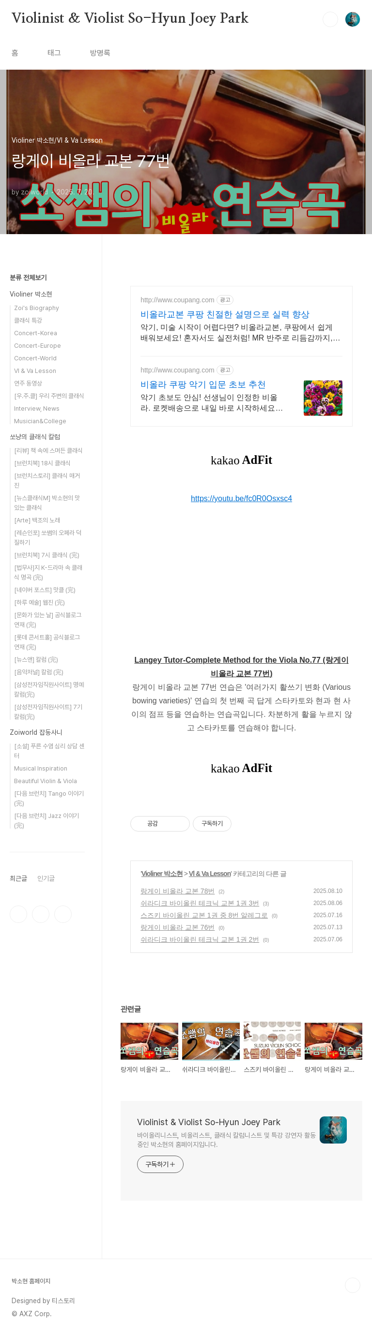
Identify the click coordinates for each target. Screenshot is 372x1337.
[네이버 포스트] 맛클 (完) (45, 590)
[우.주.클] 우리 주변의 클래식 (49, 396)
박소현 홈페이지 (31, 1281)
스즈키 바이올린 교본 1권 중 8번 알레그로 (204, 915)
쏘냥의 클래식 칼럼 (35, 437)
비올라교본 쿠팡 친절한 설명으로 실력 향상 (225, 314)
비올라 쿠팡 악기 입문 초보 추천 (203, 384)
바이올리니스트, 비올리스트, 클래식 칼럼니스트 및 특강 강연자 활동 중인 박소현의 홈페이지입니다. (226, 1139)
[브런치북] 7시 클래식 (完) (46, 555)
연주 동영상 (28, 383)
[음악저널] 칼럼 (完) (38, 672)
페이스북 (18, 914)
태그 (54, 53)
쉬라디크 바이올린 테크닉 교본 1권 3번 (199, 903)
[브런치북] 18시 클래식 (42, 463)
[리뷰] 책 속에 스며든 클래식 (48, 450)
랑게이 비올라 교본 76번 (177, 927)
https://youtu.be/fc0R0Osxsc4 (241, 498)
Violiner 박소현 (162, 873)
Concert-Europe (37, 345)
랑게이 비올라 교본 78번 (177, 891)
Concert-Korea (35, 333)
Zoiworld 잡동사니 (36, 732)
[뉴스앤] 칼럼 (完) (36, 659)
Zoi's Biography (36, 308)
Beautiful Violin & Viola (45, 781)
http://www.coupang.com (177, 300)
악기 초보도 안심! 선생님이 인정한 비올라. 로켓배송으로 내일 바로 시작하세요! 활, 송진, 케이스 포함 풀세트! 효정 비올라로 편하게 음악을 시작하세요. (212, 403)
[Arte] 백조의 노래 (37, 520)
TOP (352, 1285)
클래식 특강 (28, 320)
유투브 (63, 914)
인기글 (46, 878)
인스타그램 (40, 914)
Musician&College (40, 421)
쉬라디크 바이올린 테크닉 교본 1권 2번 (199, 939)
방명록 (100, 53)
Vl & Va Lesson (210, 873)
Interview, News (37, 408)
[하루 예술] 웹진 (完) (39, 602)
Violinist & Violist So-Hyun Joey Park (130, 19)
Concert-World (35, 358)
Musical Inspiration (40, 768)
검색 (330, 19)
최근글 (18, 878)
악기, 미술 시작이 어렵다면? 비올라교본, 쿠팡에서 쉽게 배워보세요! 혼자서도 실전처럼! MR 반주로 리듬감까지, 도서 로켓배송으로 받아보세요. (236, 333)
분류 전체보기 (28, 278)
